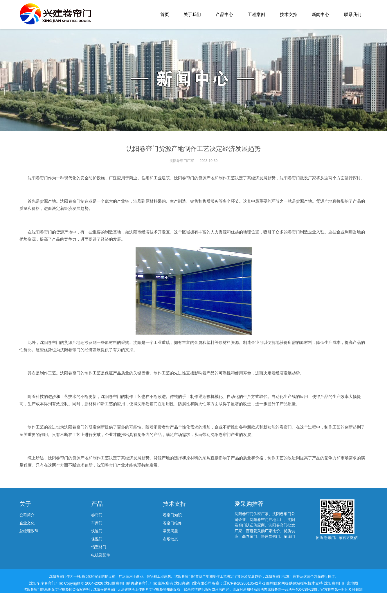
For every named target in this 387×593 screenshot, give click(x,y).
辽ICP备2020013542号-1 (244, 583)
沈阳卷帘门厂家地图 (341, 583)
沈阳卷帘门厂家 (182, 161)
